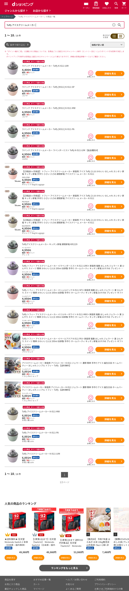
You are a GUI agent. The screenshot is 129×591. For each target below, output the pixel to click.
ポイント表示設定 (42, 569)
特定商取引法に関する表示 (107, 572)
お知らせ (70, 560)
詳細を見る (110, 73)
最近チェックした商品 (15, 565)
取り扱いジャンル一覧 (15, 569)
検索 (119, 24)
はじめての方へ (73, 569)
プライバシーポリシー (105, 560)
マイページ (38, 565)
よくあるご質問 (73, 565)
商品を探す (10, 555)
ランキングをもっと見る (64, 544)
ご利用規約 (99, 555)
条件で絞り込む (17, 44)
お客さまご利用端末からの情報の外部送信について (108, 567)
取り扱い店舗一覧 (13, 574)
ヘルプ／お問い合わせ (76, 555)
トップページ (7, 16)
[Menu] (6, 4)
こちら (38, 583)
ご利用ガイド (39, 574)
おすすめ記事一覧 (42, 555)
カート (36, 560)
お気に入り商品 (12, 560)
